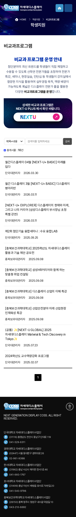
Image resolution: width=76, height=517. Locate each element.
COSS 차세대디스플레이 (33, 7)
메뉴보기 (68, 8)
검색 (67, 141)
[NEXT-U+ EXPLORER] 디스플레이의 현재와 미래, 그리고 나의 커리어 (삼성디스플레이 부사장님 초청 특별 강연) (37, 209)
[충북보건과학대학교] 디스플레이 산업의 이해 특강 (36, 291)
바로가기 (38, 117)
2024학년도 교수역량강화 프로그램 (27, 356)
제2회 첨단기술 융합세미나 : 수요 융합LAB (31, 231)
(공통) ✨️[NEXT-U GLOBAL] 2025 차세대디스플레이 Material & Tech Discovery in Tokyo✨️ (35, 334)
